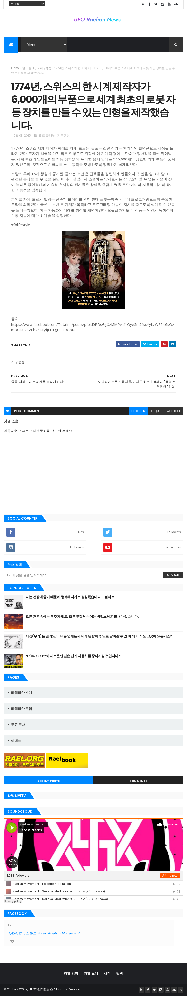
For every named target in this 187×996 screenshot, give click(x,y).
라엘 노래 (91, 973)
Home (15, 68)
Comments (138, 781)
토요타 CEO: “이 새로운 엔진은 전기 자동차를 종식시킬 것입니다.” (73, 655)
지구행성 (46, 68)
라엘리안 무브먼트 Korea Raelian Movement (44, 933)
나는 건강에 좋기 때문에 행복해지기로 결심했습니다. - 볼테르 (70, 596)
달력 (119, 973)
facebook (173, 411)
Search (173, 575)
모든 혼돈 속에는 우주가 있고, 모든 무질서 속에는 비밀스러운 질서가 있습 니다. (82, 616)
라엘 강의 (71, 973)
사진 (107, 973)
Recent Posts (48, 781)
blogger (138, 411)
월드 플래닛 (29, 68)
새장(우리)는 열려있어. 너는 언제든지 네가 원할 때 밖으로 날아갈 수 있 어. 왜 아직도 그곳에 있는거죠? (99, 636)
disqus (155, 411)
